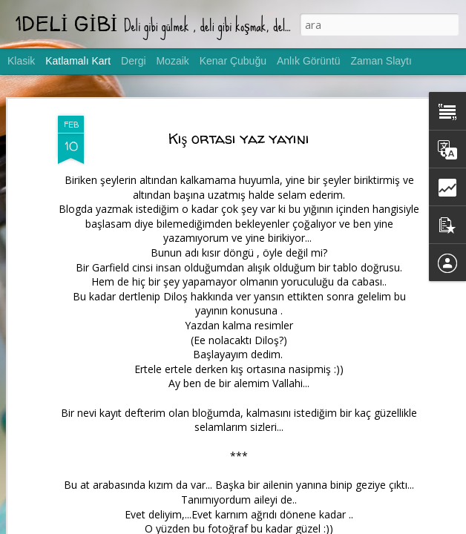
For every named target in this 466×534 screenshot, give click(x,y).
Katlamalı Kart (78, 61)
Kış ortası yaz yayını (239, 138)
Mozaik (172, 61)
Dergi (133, 61)
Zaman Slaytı (380, 61)
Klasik (21, 61)
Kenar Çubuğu (233, 61)
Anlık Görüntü (309, 61)
